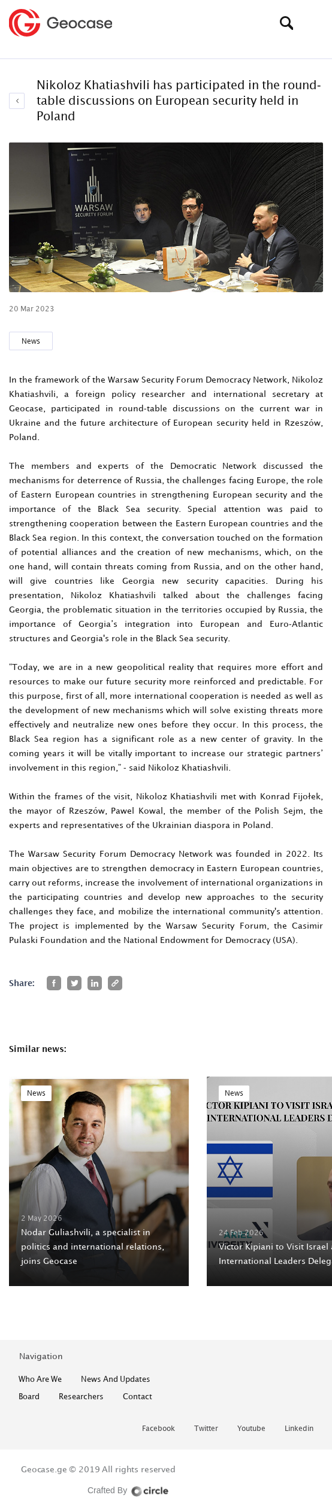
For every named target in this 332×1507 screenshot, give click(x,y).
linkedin (299, 1429)
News (31, 341)
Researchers (81, 1396)
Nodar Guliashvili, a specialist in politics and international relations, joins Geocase (92, 1246)
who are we (40, 1378)
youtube (251, 1429)
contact (137, 1396)
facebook (158, 1429)
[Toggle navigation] (314, 22)
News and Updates (115, 1378)
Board (29, 1396)
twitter (206, 1429)
